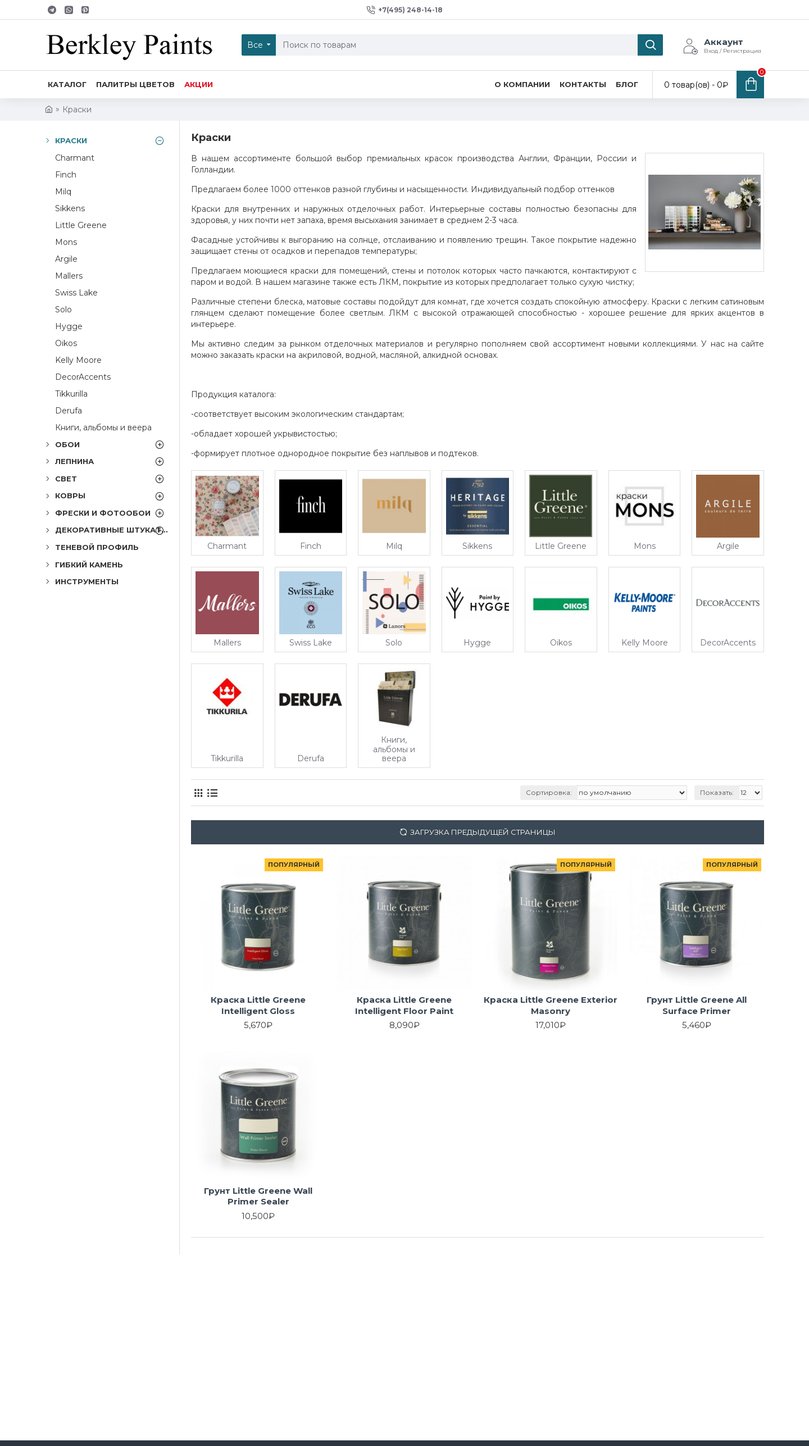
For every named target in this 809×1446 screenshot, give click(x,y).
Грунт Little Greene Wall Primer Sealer (258, 1196)
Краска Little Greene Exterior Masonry (550, 1005)
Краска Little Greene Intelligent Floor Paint (404, 1005)
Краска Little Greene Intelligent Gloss (258, 1005)
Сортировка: (549, 792)
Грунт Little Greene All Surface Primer (697, 1005)
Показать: (717, 792)
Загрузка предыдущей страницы (483, 831)
